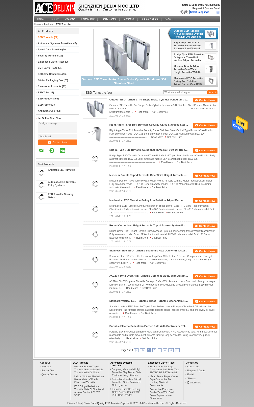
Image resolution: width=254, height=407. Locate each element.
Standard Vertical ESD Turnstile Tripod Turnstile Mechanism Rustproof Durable (149, 300)
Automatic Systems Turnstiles (55, 43)
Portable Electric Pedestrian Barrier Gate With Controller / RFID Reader (149, 326)
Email (217, 8)
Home (40, 19)
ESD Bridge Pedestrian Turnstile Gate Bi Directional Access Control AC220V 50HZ (89, 391)
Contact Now (57, 142)
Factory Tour (87, 19)
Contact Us (128, 19)
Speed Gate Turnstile (50, 49)
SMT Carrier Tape (47, 68)
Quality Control (108, 19)
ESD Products (46, 98)
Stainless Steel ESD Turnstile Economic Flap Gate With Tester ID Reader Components (149, 250)
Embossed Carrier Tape (51, 61)
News (168, 19)
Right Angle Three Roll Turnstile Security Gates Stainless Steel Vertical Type (187, 45)
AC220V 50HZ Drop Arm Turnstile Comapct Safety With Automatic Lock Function (149, 275)
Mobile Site (194, 382)
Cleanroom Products (49, 86)
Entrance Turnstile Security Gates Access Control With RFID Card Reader (126, 392)
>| (177, 350)
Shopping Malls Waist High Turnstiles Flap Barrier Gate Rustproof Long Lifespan (126, 372)
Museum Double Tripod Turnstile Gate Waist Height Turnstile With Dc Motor (187, 69)
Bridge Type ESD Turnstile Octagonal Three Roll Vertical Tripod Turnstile (189, 57)
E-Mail (190, 374)
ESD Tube (43, 92)
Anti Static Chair (47, 111)
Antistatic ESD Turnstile (61, 170)
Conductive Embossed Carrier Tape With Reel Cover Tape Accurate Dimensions (162, 394)
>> (171, 350)
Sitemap (191, 378)
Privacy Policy (74, 403)
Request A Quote (202, 8)
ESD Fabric (44, 104)
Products (54, 19)
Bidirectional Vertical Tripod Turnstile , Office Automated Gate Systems (126, 382)
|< (136, 350)
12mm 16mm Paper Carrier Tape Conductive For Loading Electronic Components (164, 381)
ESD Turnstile (45, 37)
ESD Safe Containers (50, 74)
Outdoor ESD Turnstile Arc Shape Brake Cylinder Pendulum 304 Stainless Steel (188, 34)
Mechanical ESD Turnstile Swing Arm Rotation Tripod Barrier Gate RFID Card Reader (188, 81)
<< (142, 350)
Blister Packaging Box (50, 80)
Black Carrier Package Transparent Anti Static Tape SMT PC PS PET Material (164, 369)
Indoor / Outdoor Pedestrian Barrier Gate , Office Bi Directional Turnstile (89, 379)
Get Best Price (160, 112)
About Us (70, 19)
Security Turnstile (48, 55)
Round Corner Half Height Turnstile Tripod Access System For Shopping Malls (149, 225)
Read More (142, 112)
